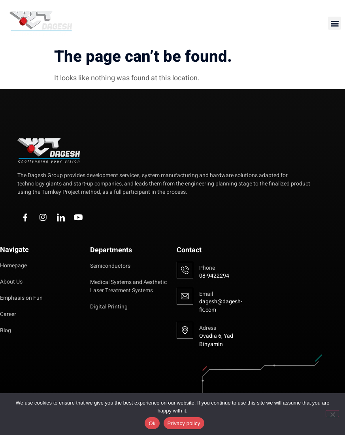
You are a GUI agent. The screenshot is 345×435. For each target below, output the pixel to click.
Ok (152, 423)
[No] (332, 413)
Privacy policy (184, 423)
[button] (334, 23)
